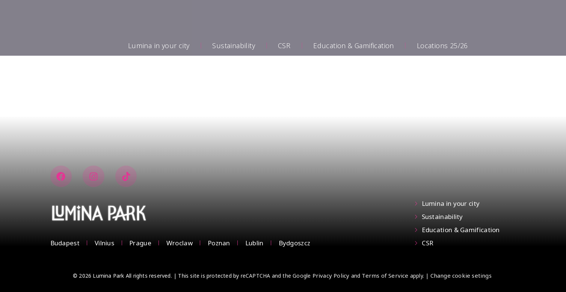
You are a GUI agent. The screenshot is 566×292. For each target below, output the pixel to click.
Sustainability (233, 45)
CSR (284, 45)
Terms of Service (385, 275)
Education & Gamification (353, 45)
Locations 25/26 (442, 45)
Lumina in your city (159, 45)
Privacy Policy (331, 275)
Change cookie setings (461, 275)
